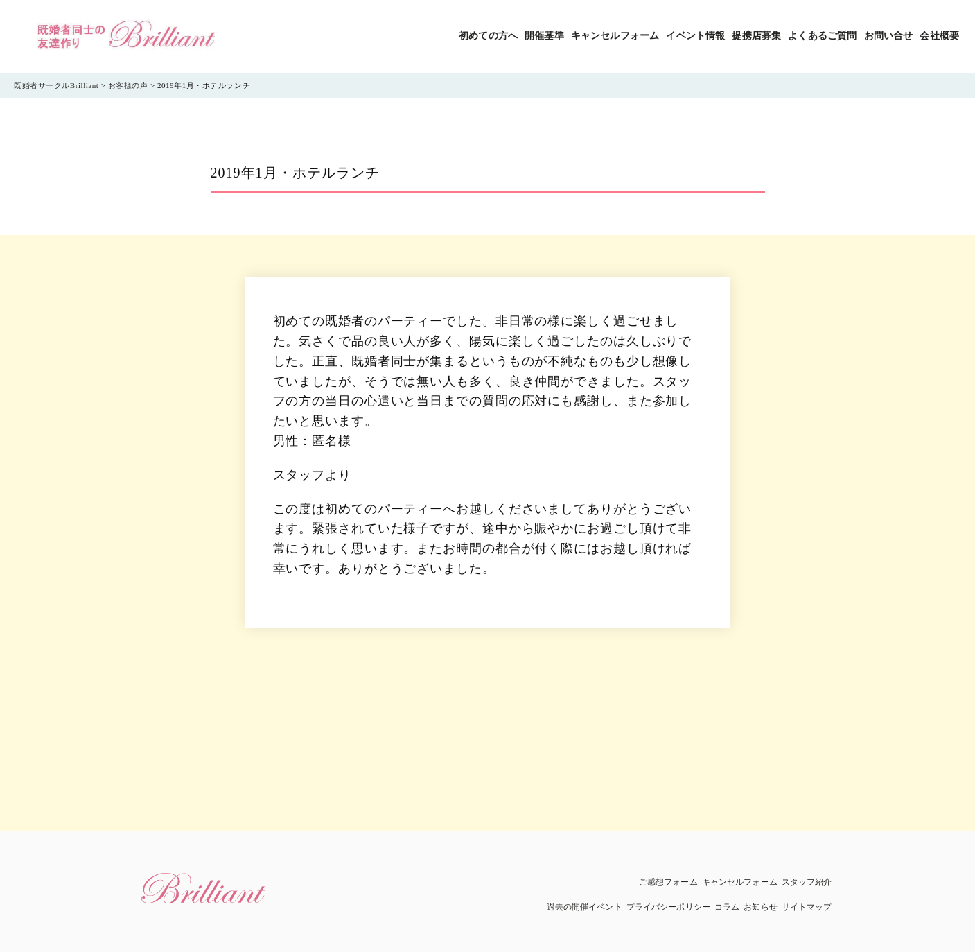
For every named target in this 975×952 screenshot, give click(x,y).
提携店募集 (756, 36)
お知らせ (760, 907)
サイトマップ (807, 907)
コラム (726, 907)
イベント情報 (695, 36)
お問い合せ (888, 36)
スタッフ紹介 (807, 882)
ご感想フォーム (668, 882)
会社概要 (939, 36)
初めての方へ (488, 36)
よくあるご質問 (822, 36)
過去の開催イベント (584, 907)
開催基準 (544, 36)
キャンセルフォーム (615, 36)
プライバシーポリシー (668, 907)
